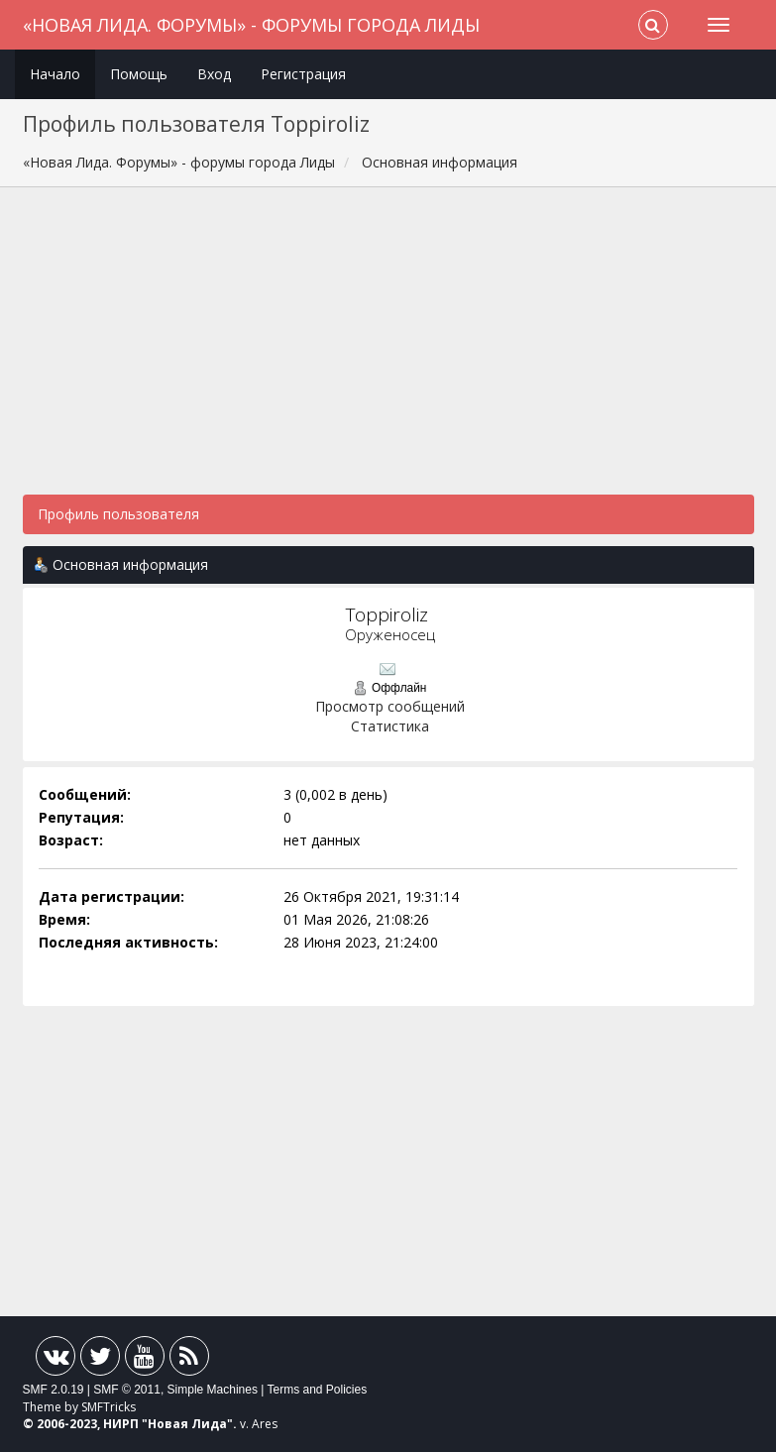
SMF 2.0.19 (53, 1389)
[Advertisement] (388, 351)
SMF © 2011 (127, 1389)
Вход (214, 73)
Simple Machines (212, 1389)
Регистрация (303, 73)
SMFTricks (108, 1406)
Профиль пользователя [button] (118, 513)
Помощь (138, 73)
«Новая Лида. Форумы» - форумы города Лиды (251, 25)
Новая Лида (187, 1423)
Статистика (390, 726)
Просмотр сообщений (390, 706)
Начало (55, 73)
